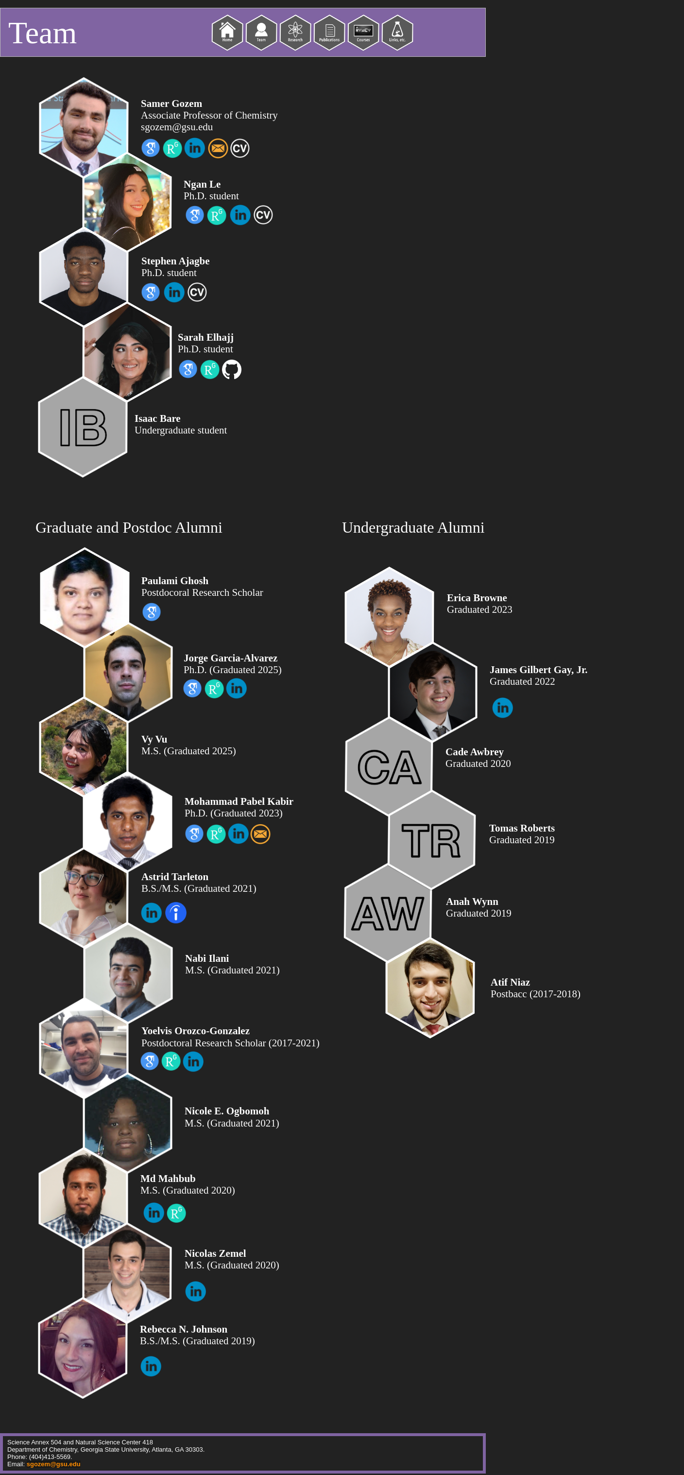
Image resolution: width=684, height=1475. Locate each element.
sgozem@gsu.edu (54, 1464)
